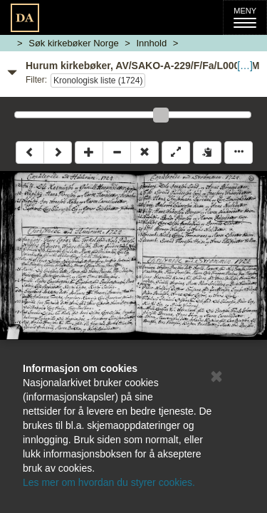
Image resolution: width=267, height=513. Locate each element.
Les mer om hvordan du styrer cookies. (109, 482)
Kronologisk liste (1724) (97, 81)
